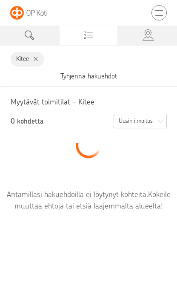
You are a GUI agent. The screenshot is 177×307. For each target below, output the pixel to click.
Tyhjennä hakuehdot (88, 76)
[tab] (29, 36)
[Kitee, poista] (34, 59)
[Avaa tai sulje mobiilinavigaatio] (159, 12)
